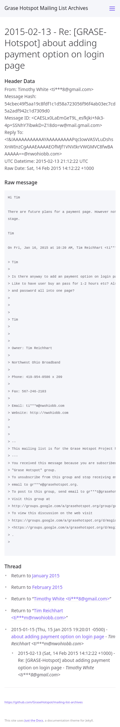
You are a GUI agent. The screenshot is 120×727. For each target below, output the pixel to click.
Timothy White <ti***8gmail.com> (72, 599)
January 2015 (46, 575)
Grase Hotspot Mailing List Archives (46, 8)
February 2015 (47, 587)
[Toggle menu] (112, 8)
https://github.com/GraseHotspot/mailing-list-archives (43, 702)
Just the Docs (33, 720)
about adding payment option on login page (57, 636)
